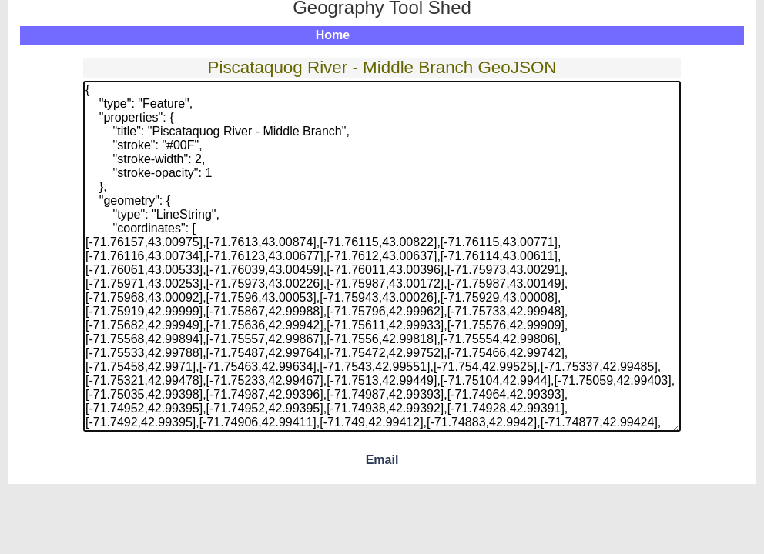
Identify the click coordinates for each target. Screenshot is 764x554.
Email (382, 459)
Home (333, 35)
